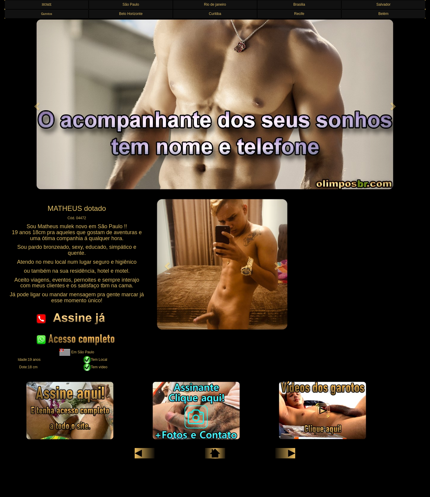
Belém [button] (383, 14)
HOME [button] (47, 4)
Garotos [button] (46, 14)
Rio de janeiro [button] (215, 4)
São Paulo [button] (130, 4)
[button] (36, 105)
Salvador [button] (383, 4)
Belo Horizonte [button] (131, 14)
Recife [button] (299, 14)
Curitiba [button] (215, 14)
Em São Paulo (82, 352)
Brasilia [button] (299, 4)
